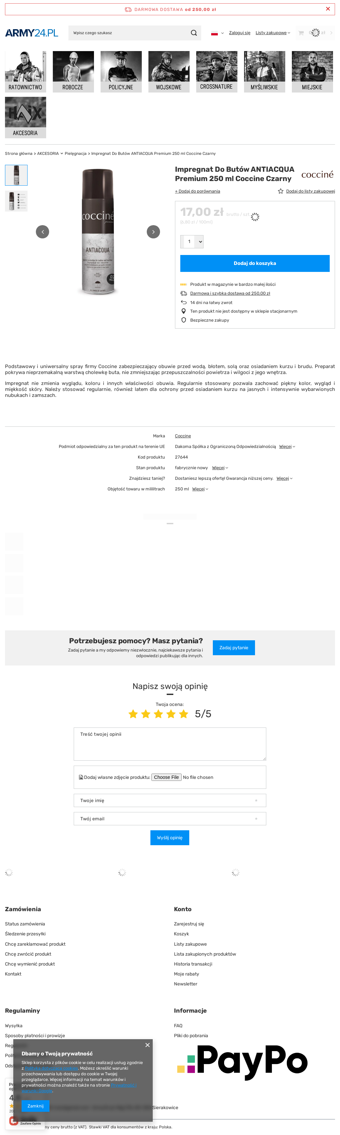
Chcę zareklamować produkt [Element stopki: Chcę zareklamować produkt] (35, 944)
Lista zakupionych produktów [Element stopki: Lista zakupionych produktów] (205, 954)
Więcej (285, 446)
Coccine (183, 435)
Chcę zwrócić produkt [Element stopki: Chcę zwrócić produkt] (28, 954)
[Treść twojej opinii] (170, 744)
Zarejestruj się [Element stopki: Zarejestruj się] (189, 924)
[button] (42, 231)
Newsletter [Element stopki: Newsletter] (185, 984)
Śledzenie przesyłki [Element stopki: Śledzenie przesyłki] (25, 934)
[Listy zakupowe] (273, 32)
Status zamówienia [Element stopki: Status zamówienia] (25, 924)
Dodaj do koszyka (255, 263)
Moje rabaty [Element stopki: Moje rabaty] (186, 974)
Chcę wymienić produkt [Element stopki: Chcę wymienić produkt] (30, 964)
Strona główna (19, 153)
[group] (98, 232)
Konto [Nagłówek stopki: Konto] (183, 909)
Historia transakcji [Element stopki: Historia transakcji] (193, 964)
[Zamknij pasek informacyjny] (328, 9)
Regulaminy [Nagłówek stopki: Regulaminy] (22, 1010)
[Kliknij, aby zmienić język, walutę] (217, 32)
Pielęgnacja (76, 153)
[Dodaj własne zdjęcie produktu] (202, 777)
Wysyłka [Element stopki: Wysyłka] (14, 1026)
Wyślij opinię (170, 838)
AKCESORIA (48, 153)
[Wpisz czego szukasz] (134, 33)
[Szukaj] (193, 33)
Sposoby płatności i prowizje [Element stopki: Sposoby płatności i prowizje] (35, 1036)
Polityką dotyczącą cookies (51, 1068)
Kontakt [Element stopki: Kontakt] (13, 974)
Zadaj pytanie (233, 648)
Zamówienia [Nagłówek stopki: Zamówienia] (23, 909)
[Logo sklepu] (31, 33)
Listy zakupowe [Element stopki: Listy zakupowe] (190, 944)
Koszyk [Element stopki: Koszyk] (181, 934)
